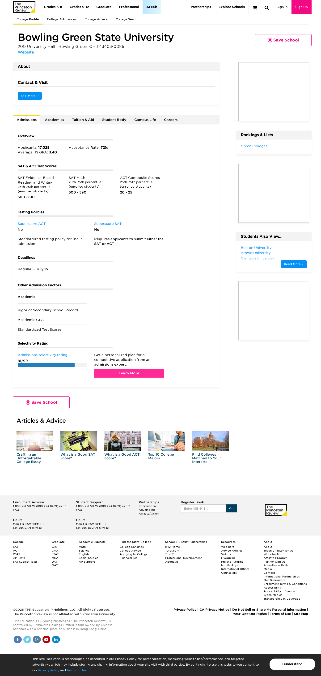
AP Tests (19, 558)
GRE (55, 546)
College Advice (96, 19)
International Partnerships (282, 576)
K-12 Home (172, 546)
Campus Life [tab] (145, 120)
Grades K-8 (53, 7)
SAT (15, 546)
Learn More (129, 373)
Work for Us (272, 554)
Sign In (282, 7)
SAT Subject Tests (25, 561)
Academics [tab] (54, 120)
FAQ (16, 509)
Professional (129, 7)
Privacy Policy (48, 670)
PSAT (16, 554)
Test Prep (171, 554)
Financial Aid (129, 558)
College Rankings (132, 546)
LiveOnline (228, 558)
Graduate (103, 7)
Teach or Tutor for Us (278, 550)
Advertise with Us (276, 565)
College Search (127, 19)
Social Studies (88, 558)
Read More (294, 264)
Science (84, 550)
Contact (269, 572)
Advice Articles (231, 550)
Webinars (227, 546)
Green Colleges (254, 146)
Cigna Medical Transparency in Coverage (282, 596)
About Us (171, 561)
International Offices (235, 569)
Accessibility (272, 587)
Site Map (301, 614)
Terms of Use (76, 670)
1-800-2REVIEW (39, 506)
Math (82, 546)
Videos (226, 554)
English (84, 554)
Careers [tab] (170, 120)
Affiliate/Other (149, 513)
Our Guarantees (275, 580)
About (268, 546)
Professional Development (183, 558)
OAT (55, 565)
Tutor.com (172, 550)
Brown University (256, 253)
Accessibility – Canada (279, 591)
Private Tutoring (232, 561)
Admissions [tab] (27, 120)
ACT (16, 550)
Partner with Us (274, 561)
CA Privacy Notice (214, 609)
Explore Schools (232, 7)
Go (231, 508)
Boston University (256, 248)
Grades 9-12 (79, 7)
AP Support (87, 561)
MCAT (56, 558)
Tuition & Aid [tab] (83, 120)
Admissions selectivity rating (43, 355)
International (147, 506)
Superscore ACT (32, 224)
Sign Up (301, 7)
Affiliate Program (275, 558)
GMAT (56, 550)
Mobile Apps (230, 565)
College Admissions (61, 19)
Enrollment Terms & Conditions (285, 583)
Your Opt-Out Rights (250, 614)
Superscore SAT (108, 224)
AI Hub (151, 7)
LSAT (55, 554)
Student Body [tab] (114, 120)
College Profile (28, 19)
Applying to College (134, 554)
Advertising (147, 509)
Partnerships (201, 7)
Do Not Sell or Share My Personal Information (269, 609)
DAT (54, 561)
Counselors (229, 572)
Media (268, 569)
